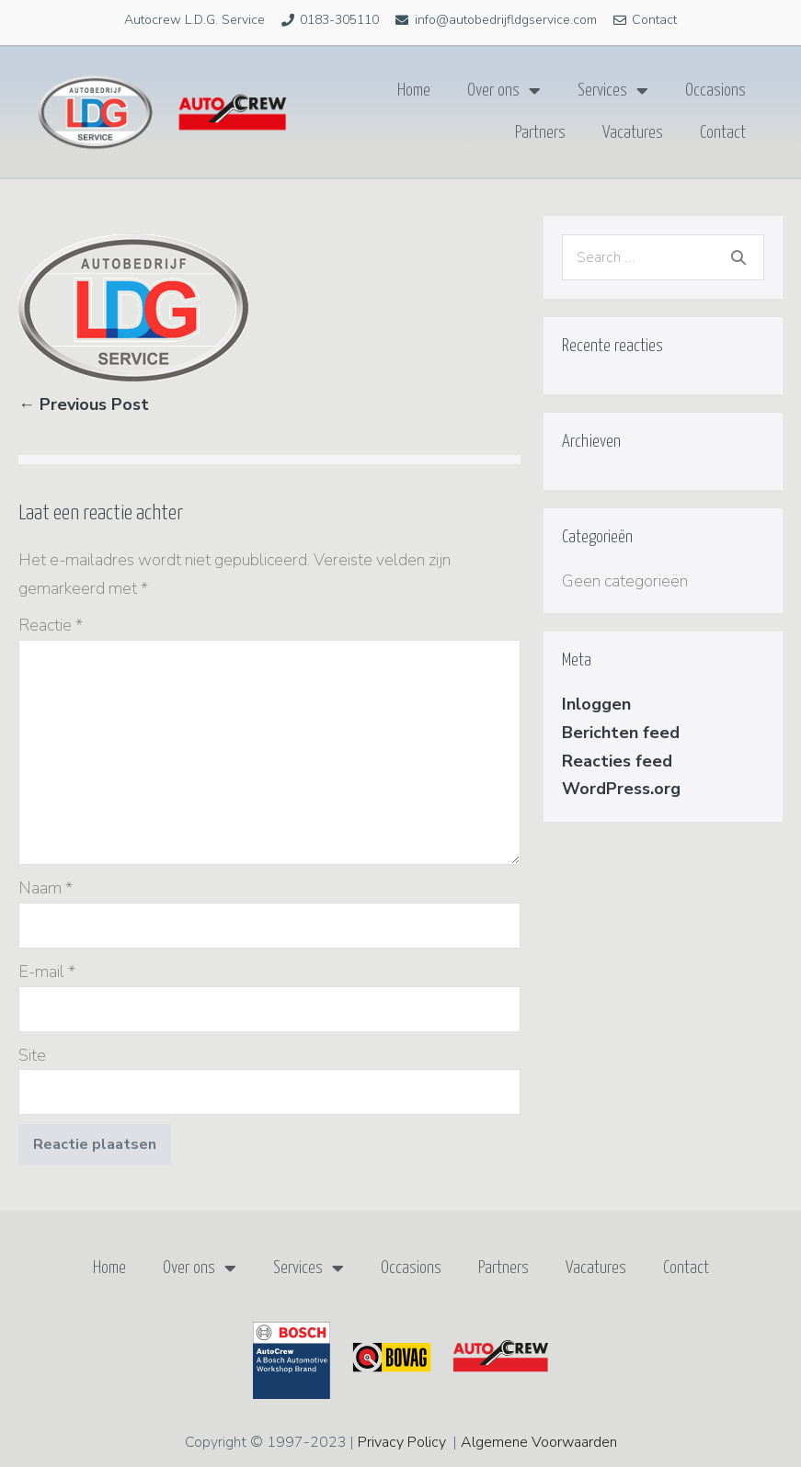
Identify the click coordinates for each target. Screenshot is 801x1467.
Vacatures (632, 133)
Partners (540, 133)
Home (413, 90)
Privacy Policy (402, 1442)
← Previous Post (83, 404)
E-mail (46, 972)
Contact (723, 133)
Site (32, 1055)
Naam (45, 888)
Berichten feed (621, 733)
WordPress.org (621, 789)
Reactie (50, 625)
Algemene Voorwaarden (539, 1442)
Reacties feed (617, 761)
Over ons (504, 91)
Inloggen (596, 704)
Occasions (715, 90)
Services (613, 91)
